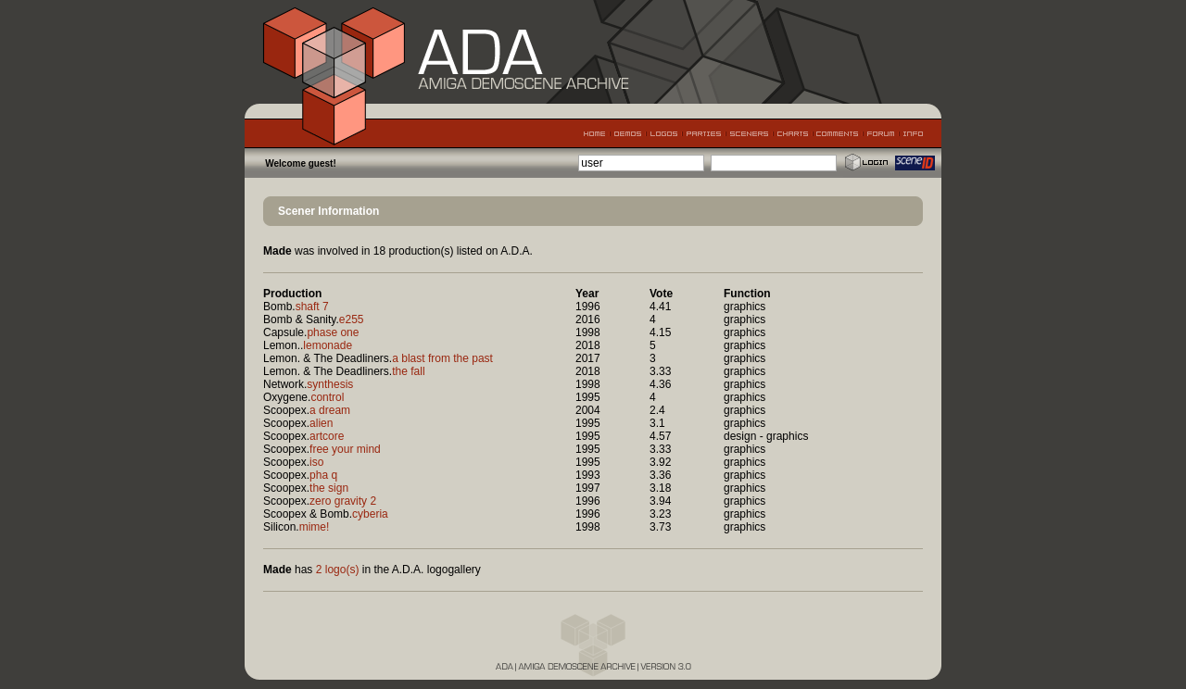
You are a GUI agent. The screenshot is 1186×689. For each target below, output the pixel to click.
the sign (328, 488)
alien (321, 423)
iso (316, 462)
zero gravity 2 (342, 501)
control (327, 397)
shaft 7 (312, 306)
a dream (329, 410)
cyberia (370, 513)
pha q (323, 475)
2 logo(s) (338, 569)
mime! (314, 526)
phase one (333, 332)
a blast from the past (442, 358)
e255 (351, 319)
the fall (408, 371)
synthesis (330, 384)
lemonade (327, 345)
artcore (326, 436)
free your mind (345, 449)
